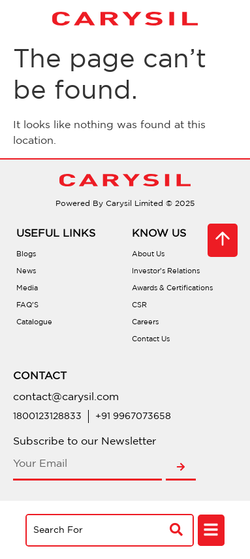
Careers (145, 322)
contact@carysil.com (66, 397)
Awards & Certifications (172, 288)
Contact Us (151, 339)
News (26, 271)
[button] (211, 531)
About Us (148, 254)
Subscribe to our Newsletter (84, 442)
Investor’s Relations (166, 271)
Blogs (26, 254)
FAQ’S (27, 305)
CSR (139, 305)
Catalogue (34, 322)
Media (27, 288)
